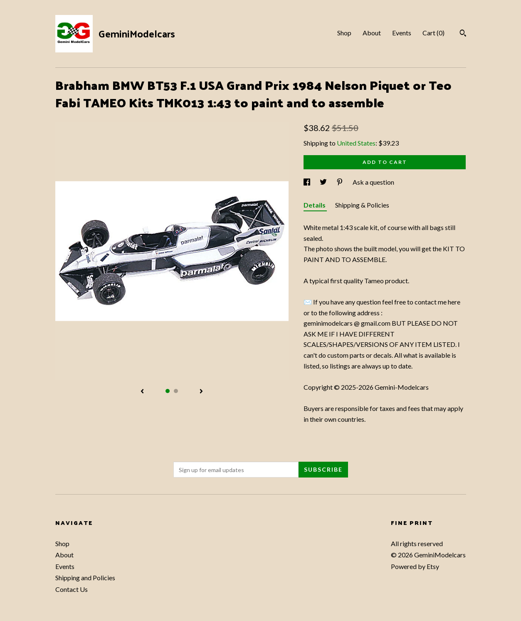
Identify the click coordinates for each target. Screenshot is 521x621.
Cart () (433, 33)
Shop (344, 33)
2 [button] (176, 391)
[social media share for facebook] (307, 182)
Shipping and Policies (85, 577)
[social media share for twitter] (324, 182)
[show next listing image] (201, 392)
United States (356, 143)
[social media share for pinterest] (340, 182)
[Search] (463, 34)
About (372, 33)
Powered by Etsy (415, 566)
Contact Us (71, 589)
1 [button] (167, 391)
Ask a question (373, 182)
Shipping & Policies (362, 205)
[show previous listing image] (142, 392)
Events (401, 33)
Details (315, 205)
